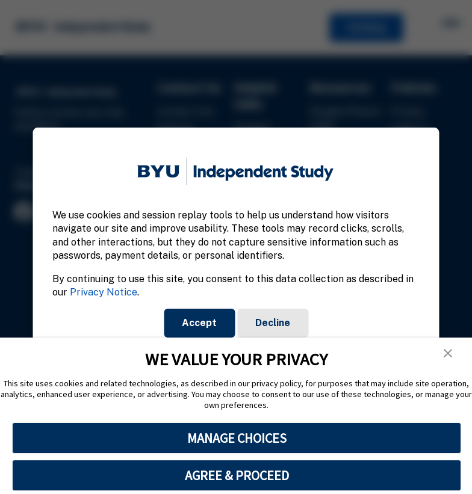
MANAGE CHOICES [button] (237, 438)
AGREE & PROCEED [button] (237, 475)
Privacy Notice (103, 292)
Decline (272, 323)
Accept (199, 323)
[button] (448, 353)
